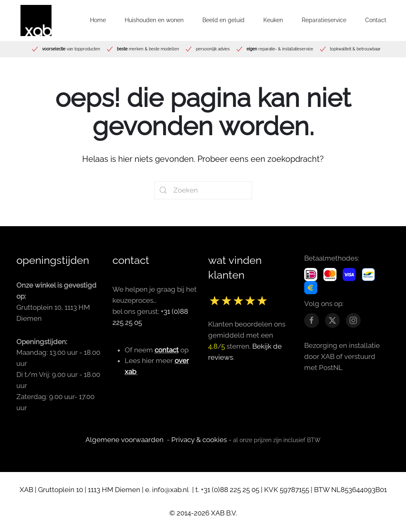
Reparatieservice (324, 20)
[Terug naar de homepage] (36, 20)
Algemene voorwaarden (124, 440)
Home (98, 20)
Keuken (273, 20)
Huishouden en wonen (154, 20)
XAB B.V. (224, 513)
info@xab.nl (171, 490)
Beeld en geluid (223, 20)
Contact (375, 20)
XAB (26, 490)
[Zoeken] (203, 190)
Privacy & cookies (199, 440)
